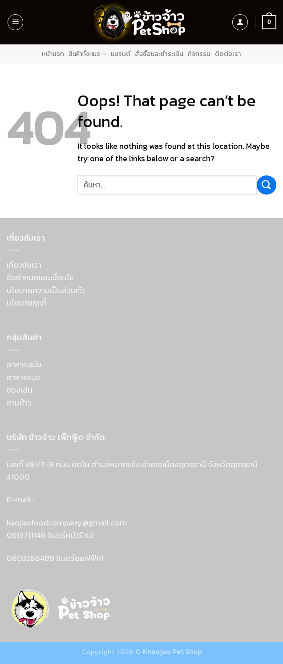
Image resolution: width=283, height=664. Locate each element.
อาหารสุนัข (24, 364)
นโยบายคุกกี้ (26, 303)
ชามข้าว (19, 402)
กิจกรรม (199, 54)
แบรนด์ (122, 54)
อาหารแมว (23, 377)
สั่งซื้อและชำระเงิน (160, 54)
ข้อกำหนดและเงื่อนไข (40, 277)
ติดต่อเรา (227, 54)
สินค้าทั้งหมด (89, 53)
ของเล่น (19, 390)
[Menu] (16, 22)
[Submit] (266, 184)
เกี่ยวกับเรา (24, 265)
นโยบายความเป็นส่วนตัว (46, 290)
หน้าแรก (55, 54)
